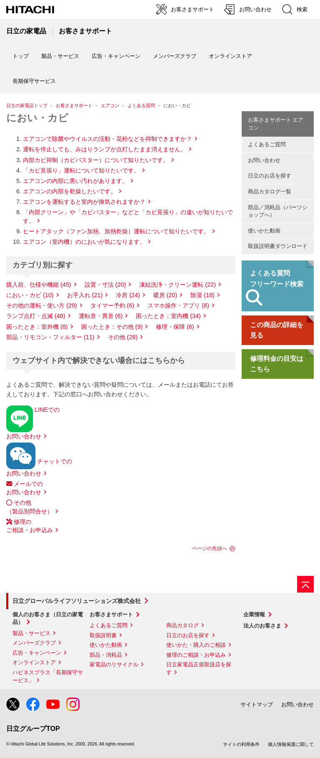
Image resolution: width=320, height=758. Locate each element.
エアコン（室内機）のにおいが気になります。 (84, 241)
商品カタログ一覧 (269, 191)
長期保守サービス (34, 81)
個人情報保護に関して (291, 744)
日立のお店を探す (269, 176)
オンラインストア (230, 56)
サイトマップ (256, 704)
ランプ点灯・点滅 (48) (35, 316)
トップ (20, 56)
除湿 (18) (202, 295)
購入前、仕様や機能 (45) (38, 284)
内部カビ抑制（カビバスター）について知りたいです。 (96, 160)
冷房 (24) (128, 295)
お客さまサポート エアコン (276, 124)
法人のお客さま (262, 626)
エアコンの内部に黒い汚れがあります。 (75, 181)
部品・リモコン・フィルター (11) (50, 337)
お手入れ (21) (85, 295)
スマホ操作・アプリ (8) (178, 305)
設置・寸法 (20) (105, 284)
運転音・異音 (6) (101, 316)
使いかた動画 (264, 231)
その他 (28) (123, 337)
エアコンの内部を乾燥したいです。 (69, 191)
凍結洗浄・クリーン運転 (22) (177, 284)
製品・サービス (31, 633)
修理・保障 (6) (175, 326)
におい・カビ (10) (30, 295)
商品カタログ (182, 625)
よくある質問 (141, 105)
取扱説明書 (103, 635)
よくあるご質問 (267, 144)
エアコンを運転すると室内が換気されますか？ (84, 201)
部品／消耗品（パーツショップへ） (278, 211)
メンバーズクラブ (174, 56)
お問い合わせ (264, 160)
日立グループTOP (33, 728)
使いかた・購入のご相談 (196, 645)
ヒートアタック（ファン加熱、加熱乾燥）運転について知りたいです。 (116, 231)
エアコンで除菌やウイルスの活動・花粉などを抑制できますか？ (107, 138)
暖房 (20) (165, 295)
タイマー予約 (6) (112, 305)
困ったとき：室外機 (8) (37, 326)
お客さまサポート (74, 105)
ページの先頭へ (209, 548)
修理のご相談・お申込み (196, 655)
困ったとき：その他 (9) (112, 326)
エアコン (110, 105)
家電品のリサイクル (114, 664)
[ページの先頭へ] (305, 584)
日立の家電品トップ (27, 105)
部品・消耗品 (106, 655)
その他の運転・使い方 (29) (41, 305)
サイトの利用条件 (241, 744)
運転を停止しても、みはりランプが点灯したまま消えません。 (104, 149)
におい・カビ (37, 117)
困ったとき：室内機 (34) (168, 316)
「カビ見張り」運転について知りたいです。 (81, 170)
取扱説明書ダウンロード (278, 246)
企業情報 (254, 614)
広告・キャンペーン (36, 653)
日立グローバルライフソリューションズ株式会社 (76, 601)
